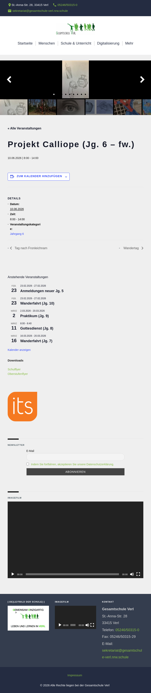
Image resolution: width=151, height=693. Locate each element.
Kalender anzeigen (19, 349)
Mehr (129, 43)
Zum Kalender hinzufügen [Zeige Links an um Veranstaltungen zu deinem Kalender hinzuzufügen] (39, 176)
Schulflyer (14, 369)
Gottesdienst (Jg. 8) (36, 328)
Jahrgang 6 (17, 233)
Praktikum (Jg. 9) (34, 316)
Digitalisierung (108, 43)
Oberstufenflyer (18, 373)
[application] (75, 540)
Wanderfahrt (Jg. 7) (36, 341)
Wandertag (131, 248)
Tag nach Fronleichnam (30, 248)
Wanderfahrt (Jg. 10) (37, 303)
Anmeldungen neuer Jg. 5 (42, 291)
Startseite (25, 43)
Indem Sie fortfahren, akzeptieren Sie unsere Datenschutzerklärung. (72, 464)
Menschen (47, 43)
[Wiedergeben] (13, 574)
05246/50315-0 (67, 5)
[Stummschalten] (132, 574)
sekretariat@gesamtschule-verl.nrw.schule (40, 10)
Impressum (74, 675)
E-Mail (30, 450)
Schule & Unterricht (76, 43)
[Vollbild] (138, 574)
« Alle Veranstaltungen (24, 128)
